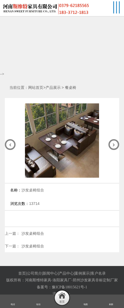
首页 (22, 273)
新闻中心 (50, 273)
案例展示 (82, 273)
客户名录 (98, 273)
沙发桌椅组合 (32, 234)
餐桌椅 (70, 88)
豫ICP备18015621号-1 (69, 287)
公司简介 (34, 273)
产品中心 (66, 273)
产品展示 (53, 88)
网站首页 (35, 88)
